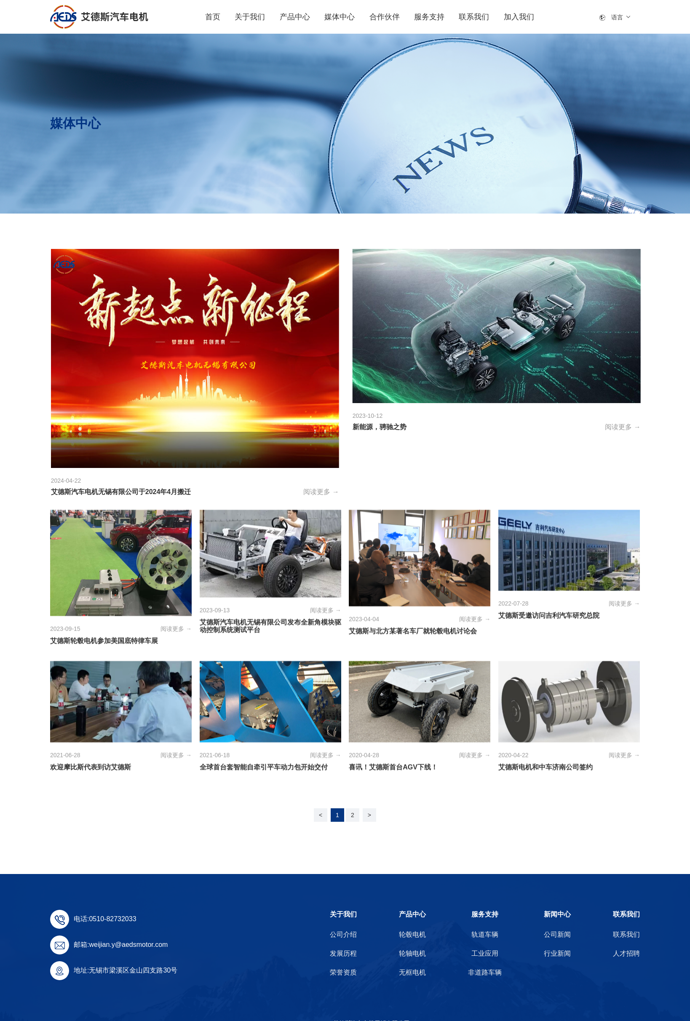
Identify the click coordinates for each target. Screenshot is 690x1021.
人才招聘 (626, 953)
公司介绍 (343, 934)
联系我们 (626, 914)
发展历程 (343, 953)
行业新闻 (388, 199)
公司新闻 (302, 199)
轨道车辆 (484, 934)
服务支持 (484, 914)
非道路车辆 (485, 972)
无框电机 (412, 972)
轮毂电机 (412, 934)
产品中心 (412, 914)
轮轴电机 (412, 953)
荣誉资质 (343, 972)
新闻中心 (557, 914)
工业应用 (484, 953)
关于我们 (343, 914)
